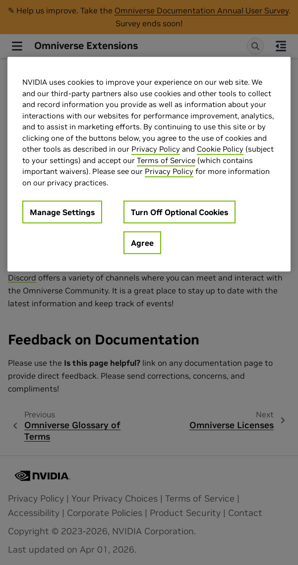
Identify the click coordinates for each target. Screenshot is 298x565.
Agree (142, 243)
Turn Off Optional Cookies (179, 212)
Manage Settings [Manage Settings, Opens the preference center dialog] (62, 212)
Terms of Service (166, 160)
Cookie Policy (220, 149)
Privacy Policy (155, 149)
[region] (149, 164)
